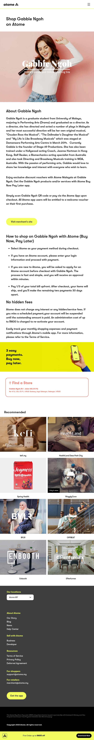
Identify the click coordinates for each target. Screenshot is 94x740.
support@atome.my (17, 674)
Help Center (13, 629)
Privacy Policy (14, 659)
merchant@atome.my (17, 683)
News (9, 625)
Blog (9, 621)
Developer (12, 644)
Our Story (12, 618)
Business (11, 640)
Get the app (16, 695)
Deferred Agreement (17, 663)
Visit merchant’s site (21, 221)
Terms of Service (15, 656)
